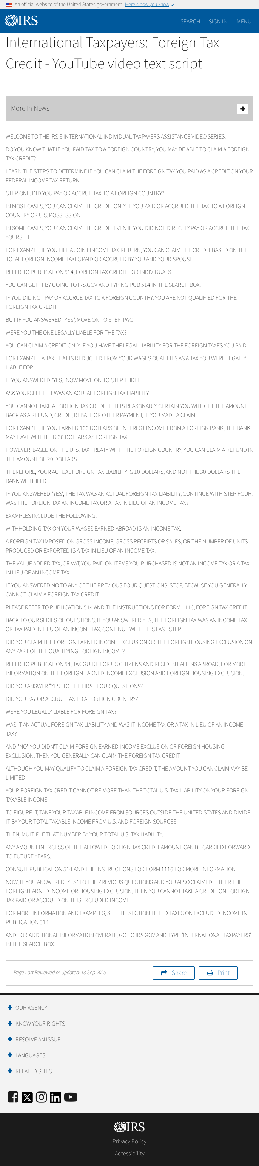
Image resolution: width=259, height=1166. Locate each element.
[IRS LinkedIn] (55, 1100)
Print (223, 973)
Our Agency (31, 1008)
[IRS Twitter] (27, 1100)
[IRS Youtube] (70, 1097)
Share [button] (179, 973)
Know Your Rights (40, 1024)
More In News (129, 108)
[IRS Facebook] (13, 1097)
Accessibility (130, 1153)
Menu (244, 21)
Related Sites (33, 1071)
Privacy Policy (129, 1141)
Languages (30, 1055)
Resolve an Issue (37, 1039)
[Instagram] (41, 1097)
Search (190, 21)
